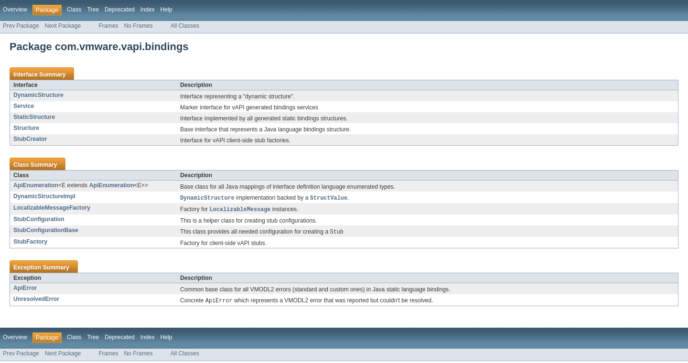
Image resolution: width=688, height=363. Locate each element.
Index (147, 9)
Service (23, 106)
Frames (108, 25)
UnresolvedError (36, 300)
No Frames (138, 25)
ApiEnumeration (35, 185)
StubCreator (30, 139)
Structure (26, 128)
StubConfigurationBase (45, 231)
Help (166, 9)
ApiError (25, 289)
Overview (15, 9)
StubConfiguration (38, 220)
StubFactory (30, 243)
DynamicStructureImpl (44, 196)
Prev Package (21, 25)
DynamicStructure (38, 95)
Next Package (63, 25)
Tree (93, 9)
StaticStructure (34, 117)
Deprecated (120, 9)
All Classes (185, 25)
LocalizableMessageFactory (51, 208)
